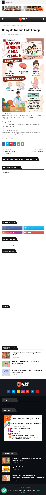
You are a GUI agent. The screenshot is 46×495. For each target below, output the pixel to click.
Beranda (4, 26)
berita (8, 139)
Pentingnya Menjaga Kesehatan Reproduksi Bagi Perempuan (27, 371)
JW (9, 26)
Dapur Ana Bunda (18, 467)
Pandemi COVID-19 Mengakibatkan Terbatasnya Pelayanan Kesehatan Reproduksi (28, 477)
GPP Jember (6, 34)
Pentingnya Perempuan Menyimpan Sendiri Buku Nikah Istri (26, 354)
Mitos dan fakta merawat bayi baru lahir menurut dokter (25, 362)
